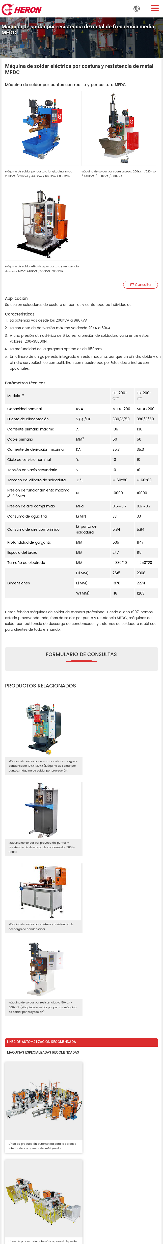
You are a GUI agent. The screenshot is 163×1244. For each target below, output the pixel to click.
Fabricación (98, 1133)
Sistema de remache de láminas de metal (42, 1150)
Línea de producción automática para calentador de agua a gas (111, 1075)
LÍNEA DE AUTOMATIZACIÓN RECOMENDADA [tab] (41, 882)
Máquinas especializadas (110, 1127)
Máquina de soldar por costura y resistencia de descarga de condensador (41, 845)
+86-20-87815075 (24, 1226)
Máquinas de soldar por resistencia (36, 1113)
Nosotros (96, 1113)
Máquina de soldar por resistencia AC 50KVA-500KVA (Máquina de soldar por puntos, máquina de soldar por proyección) (116, 847)
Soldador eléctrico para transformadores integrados (41, 1123)
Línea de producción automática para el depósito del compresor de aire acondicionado (117, 982)
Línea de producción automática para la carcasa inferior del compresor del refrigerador (41, 982)
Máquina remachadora (26, 1132)
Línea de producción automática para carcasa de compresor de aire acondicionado (41, 1075)
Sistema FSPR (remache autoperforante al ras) (41, 1141)
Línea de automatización (109, 1120)
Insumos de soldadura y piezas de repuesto (35, 1160)
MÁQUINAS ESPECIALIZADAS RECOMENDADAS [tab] (43, 892)
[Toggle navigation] (155, 8)
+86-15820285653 (24, 1219)
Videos (94, 1140)
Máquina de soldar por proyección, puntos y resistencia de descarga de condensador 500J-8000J (118, 763)
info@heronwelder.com (29, 1212)
